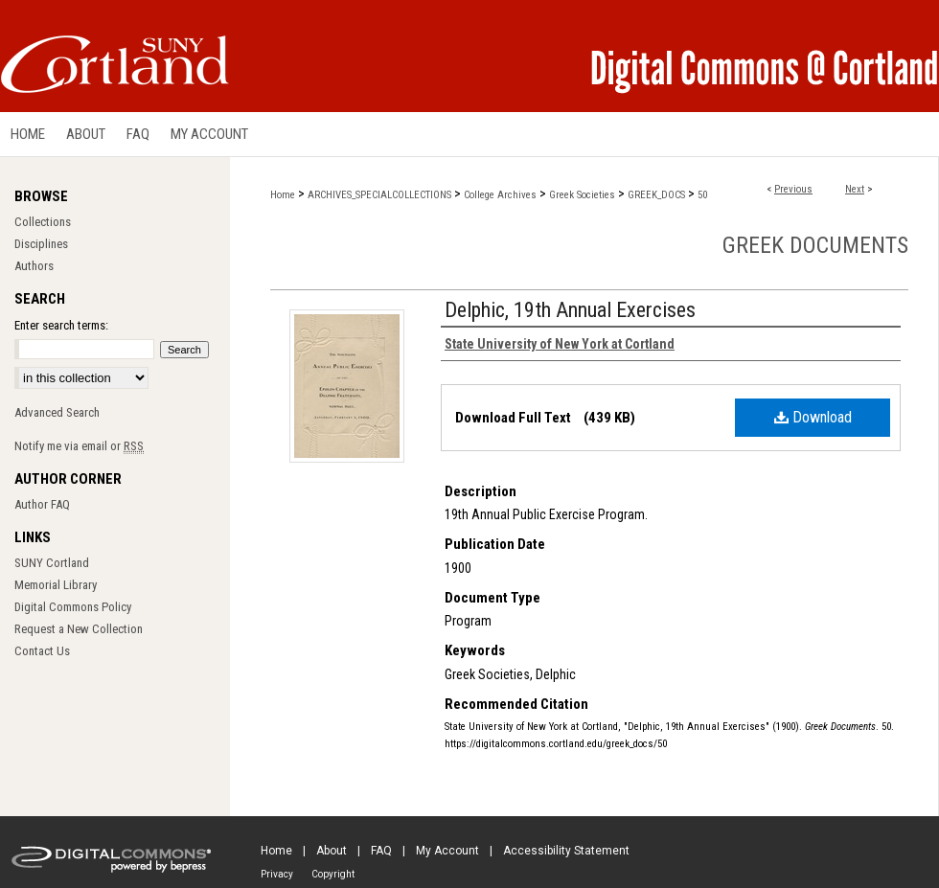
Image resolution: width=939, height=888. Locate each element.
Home (282, 195)
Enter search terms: (61, 325)
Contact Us (42, 651)
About (331, 850)
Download (813, 417)
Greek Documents (815, 245)
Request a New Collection (78, 629)
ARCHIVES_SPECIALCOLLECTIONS (379, 195)
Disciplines (41, 244)
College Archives (500, 195)
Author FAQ (42, 504)
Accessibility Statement (566, 850)
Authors (34, 266)
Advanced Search (57, 412)
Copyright (333, 874)
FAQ (381, 850)
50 (702, 195)
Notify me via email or (79, 446)
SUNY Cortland (51, 563)
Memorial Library (55, 585)
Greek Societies (582, 195)
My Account (447, 850)
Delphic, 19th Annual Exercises (570, 310)
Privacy (277, 874)
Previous (793, 189)
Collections (42, 222)
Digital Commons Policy (72, 607)
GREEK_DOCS (656, 195)
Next (854, 189)
